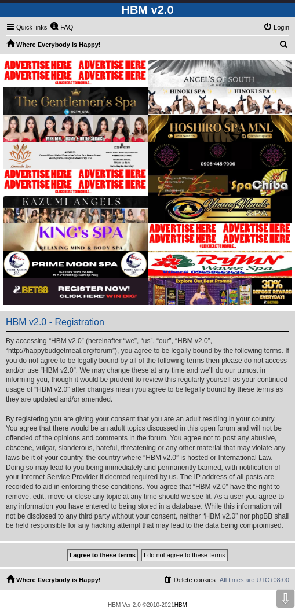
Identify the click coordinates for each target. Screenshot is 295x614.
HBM (180, 605)
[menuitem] (61, 27)
